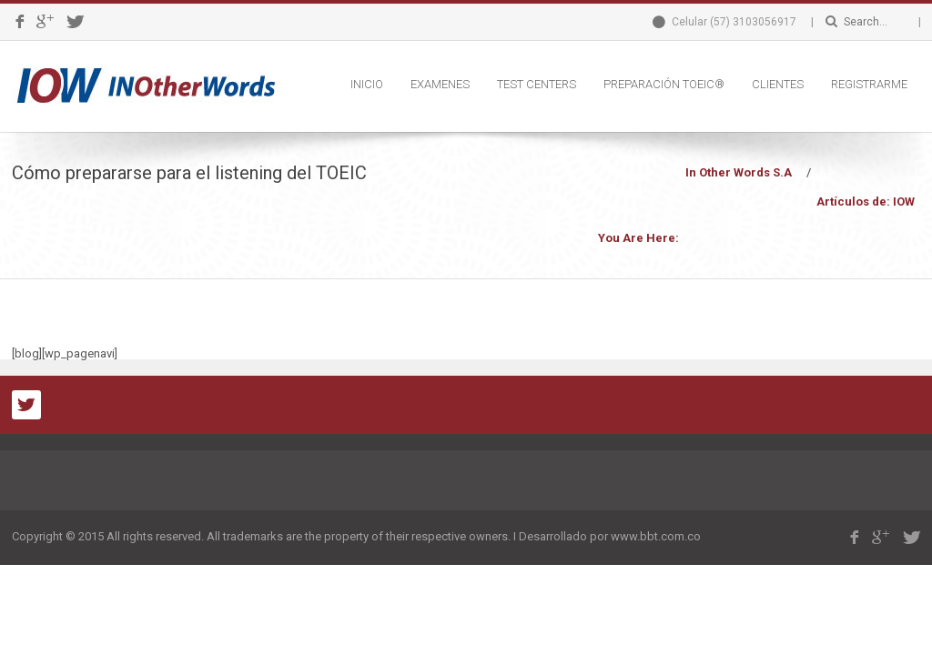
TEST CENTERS (536, 84)
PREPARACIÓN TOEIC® (663, 84)
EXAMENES (440, 84)
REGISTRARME (869, 84)
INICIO (366, 84)
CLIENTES (778, 84)
